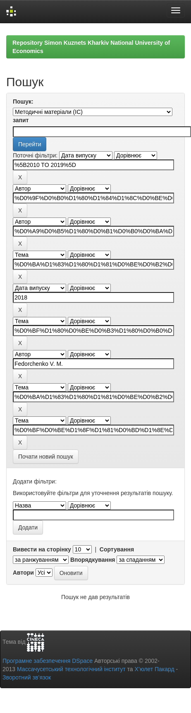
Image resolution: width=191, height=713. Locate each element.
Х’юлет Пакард (154, 669)
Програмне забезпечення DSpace (47, 660)
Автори (23, 572)
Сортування (117, 549)
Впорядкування (92, 559)
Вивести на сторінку (42, 549)
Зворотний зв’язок (26, 677)
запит (21, 120)
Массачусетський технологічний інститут (71, 669)
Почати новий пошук (45, 456)
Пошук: (23, 101)
